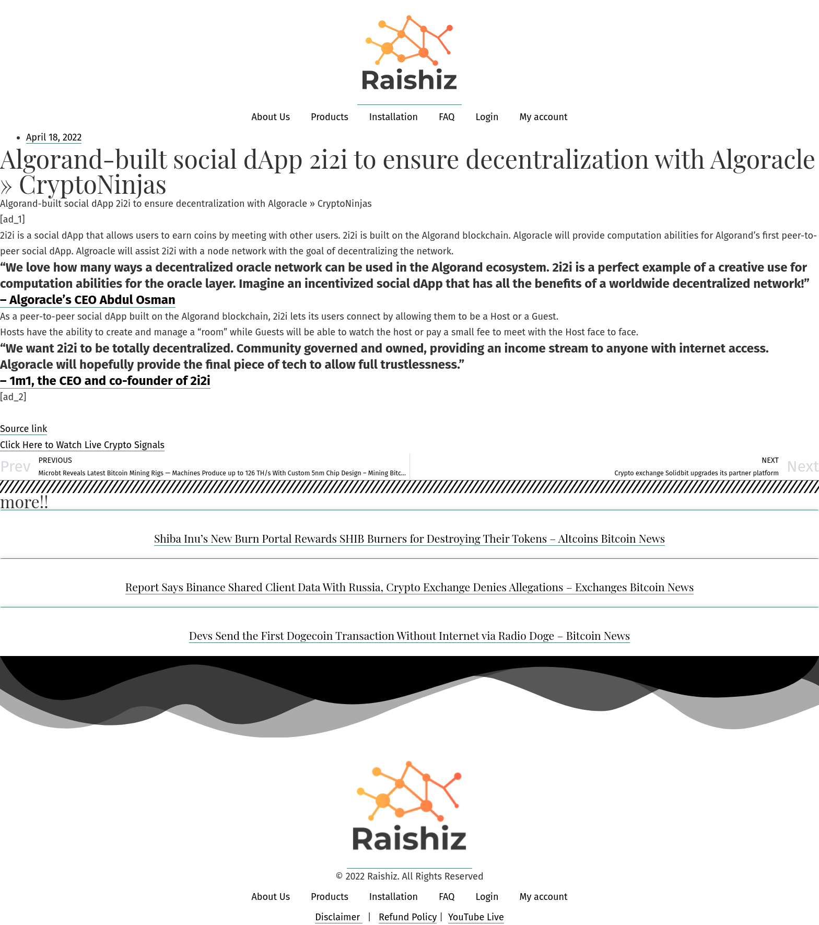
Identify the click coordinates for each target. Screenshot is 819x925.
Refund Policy (408, 917)
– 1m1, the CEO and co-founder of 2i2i (105, 380)
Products (329, 117)
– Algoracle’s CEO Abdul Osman (88, 299)
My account (543, 117)
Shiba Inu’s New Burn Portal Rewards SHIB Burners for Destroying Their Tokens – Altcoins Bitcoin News (409, 538)
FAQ (447, 117)
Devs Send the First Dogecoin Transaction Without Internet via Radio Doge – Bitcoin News (409, 635)
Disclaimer (338, 917)
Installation (393, 117)
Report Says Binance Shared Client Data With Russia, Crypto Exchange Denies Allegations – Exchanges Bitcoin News (409, 586)
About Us (271, 117)
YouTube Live (476, 917)
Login (486, 117)
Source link (23, 429)
